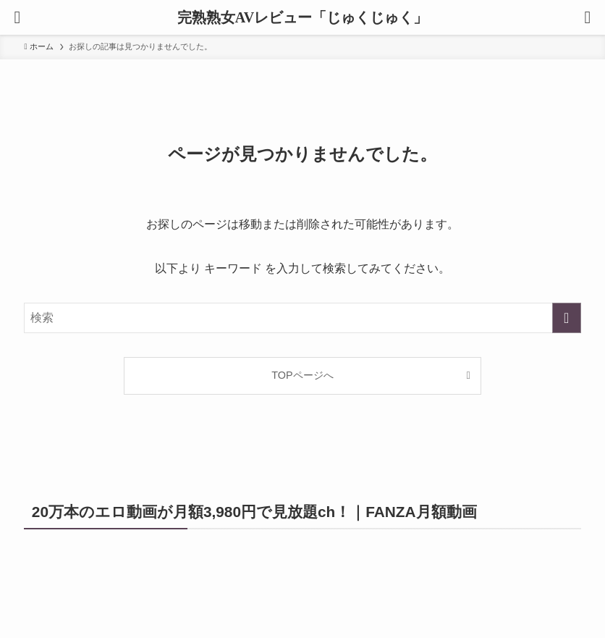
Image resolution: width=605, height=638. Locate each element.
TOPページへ (302, 375)
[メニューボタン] (17, 17)
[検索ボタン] (587, 17)
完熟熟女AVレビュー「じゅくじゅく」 (302, 17)
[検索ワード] (302, 318)
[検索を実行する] (566, 318)
